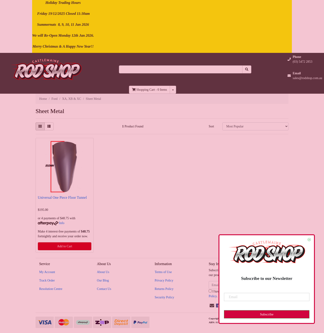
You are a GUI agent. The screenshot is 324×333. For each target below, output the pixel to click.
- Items (149, 89)
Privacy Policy (164, 280)
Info (61, 223)
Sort (211, 126)
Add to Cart (64, 246)
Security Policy (164, 297)
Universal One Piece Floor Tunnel (62, 197)
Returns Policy (164, 289)
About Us (103, 272)
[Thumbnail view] (40, 126)
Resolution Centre (50, 289)
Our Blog (103, 280)
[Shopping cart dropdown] (173, 90)
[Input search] (180, 69)
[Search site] (246, 69)
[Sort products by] (255, 126)
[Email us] (212, 305)
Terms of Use (163, 272)
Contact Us (104, 289)
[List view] (49, 126)
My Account (47, 272)
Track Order (47, 280)
